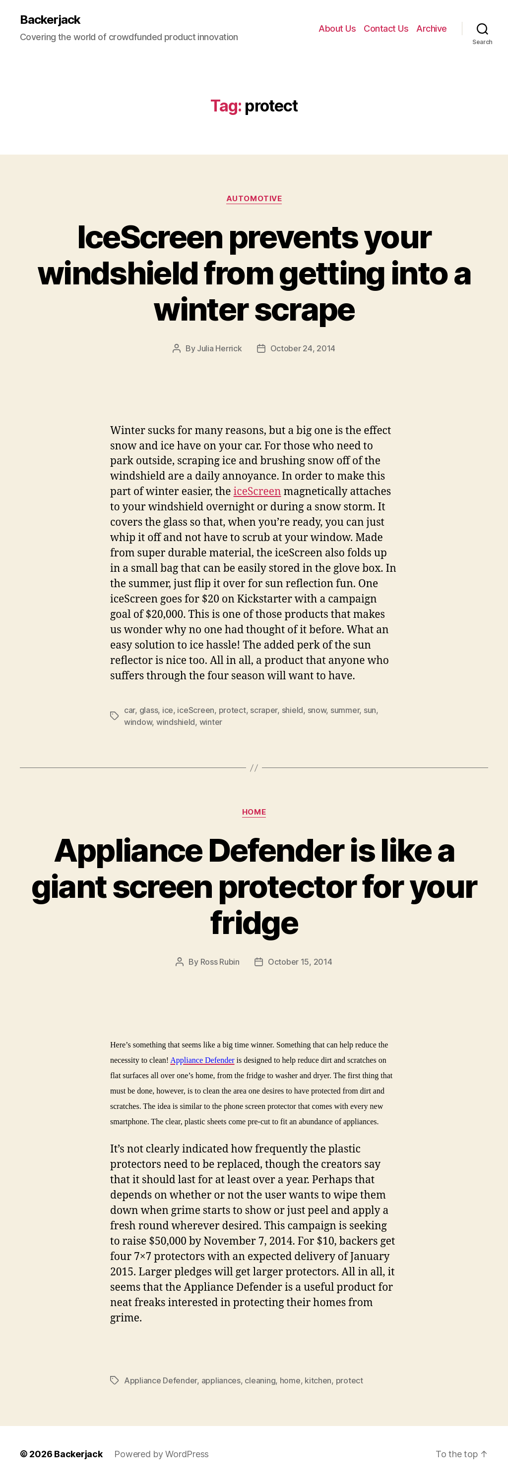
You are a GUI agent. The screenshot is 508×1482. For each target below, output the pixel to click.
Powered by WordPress (161, 1454)
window (138, 722)
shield (292, 710)
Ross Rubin (220, 962)
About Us (337, 28)
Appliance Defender (160, 1380)
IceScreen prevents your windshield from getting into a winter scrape (254, 273)
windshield (175, 722)
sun (370, 710)
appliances (221, 1380)
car (129, 710)
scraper (263, 710)
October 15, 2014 (300, 962)
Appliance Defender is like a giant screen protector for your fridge (254, 886)
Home (254, 812)
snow (317, 710)
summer (344, 710)
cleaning (260, 1380)
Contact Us (386, 28)
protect (232, 710)
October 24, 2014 (303, 348)
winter (210, 722)
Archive (431, 28)
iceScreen (257, 491)
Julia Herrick (219, 348)
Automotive (254, 198)
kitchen (318, 1380)
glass (148, 710)
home (290, 1380)
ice (167, 710)
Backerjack (50, 20)
